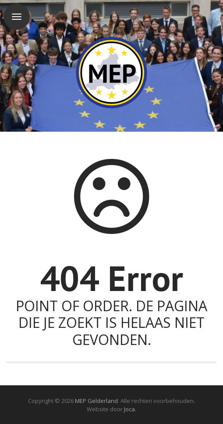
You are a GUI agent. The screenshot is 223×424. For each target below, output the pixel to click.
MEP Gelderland (96, 401)
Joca (129, 409)
